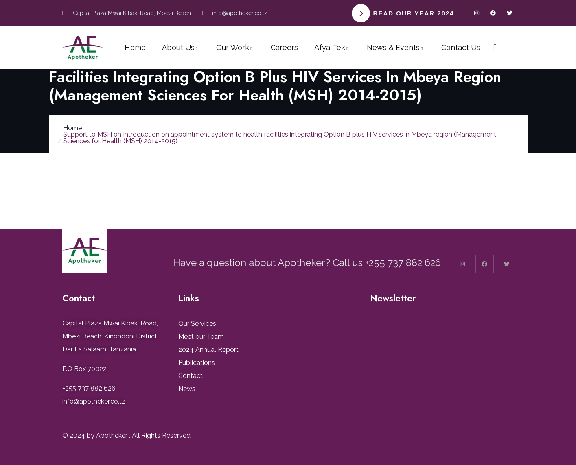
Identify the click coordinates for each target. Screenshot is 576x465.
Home (72, 128)
